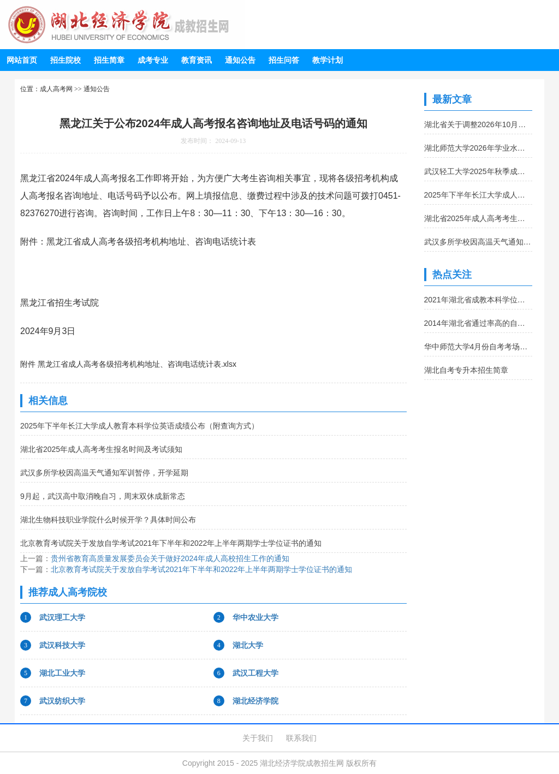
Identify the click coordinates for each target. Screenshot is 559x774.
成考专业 (153, 60)
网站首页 (22, 60)
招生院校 (65, 60)
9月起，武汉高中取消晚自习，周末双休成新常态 (102, 496)
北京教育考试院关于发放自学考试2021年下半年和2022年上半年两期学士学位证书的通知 (171, 543)
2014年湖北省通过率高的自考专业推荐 (478, 323)
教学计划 (327, 60)
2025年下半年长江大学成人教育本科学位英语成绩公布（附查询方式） (139, 425)
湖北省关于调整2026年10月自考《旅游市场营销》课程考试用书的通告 (478, 124)
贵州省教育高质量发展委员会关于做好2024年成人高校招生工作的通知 (170, 558)
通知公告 (240, 60)
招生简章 (109, 60)
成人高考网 (56, 89)
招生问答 (284, 60)
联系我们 (301, 738)
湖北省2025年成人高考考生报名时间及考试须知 (101, 449)
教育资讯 (196, 60)
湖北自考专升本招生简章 (466, 370)
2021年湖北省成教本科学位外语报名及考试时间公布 (478, 299)
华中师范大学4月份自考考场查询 (478, 346)
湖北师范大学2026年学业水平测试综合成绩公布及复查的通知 (478, 148)
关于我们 (257, 738)
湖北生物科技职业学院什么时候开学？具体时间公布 (108, 519)
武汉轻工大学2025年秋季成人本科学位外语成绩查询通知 (478, 171)
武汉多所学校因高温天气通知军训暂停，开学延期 (104, 472)
